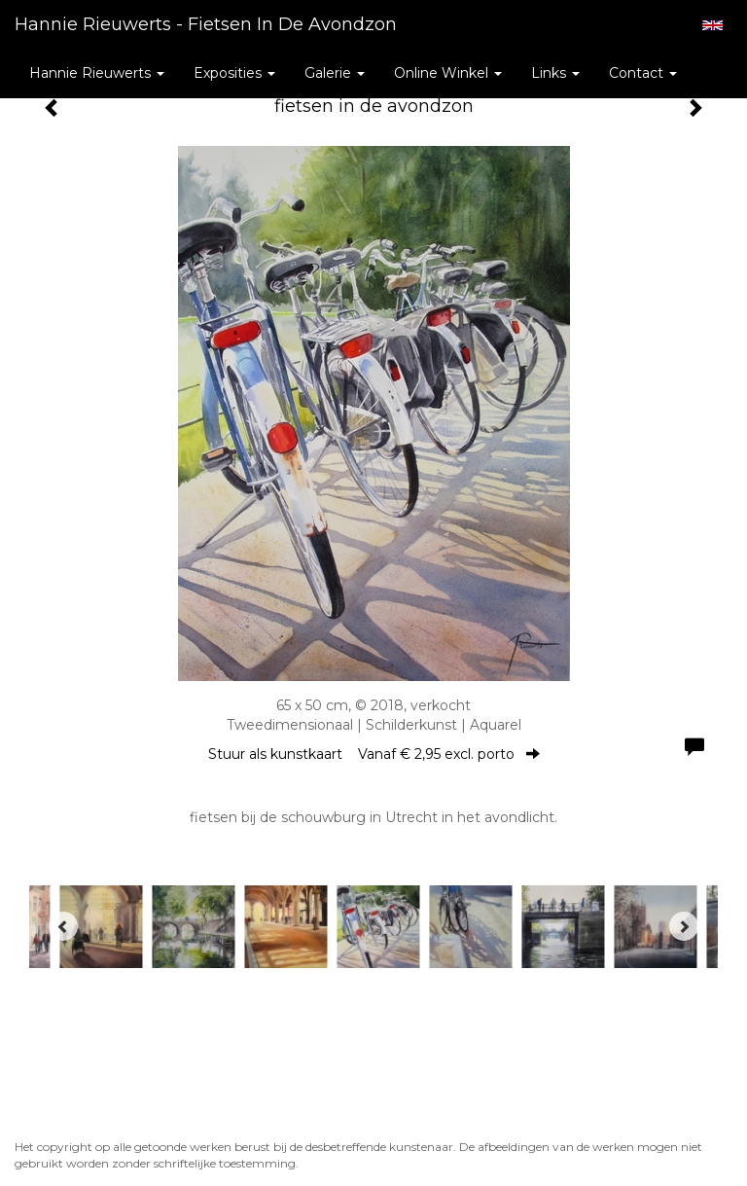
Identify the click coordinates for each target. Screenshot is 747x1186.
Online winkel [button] (448, 73)
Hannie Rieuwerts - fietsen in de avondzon (206, 24)
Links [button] (555, 73)
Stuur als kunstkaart (374, 754)
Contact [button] (643, 73)
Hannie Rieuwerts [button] (96, 73)
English (712, 25)
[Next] (683, 926)
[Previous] (63, 926)
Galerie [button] (334, 73)
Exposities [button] (234, 73)
